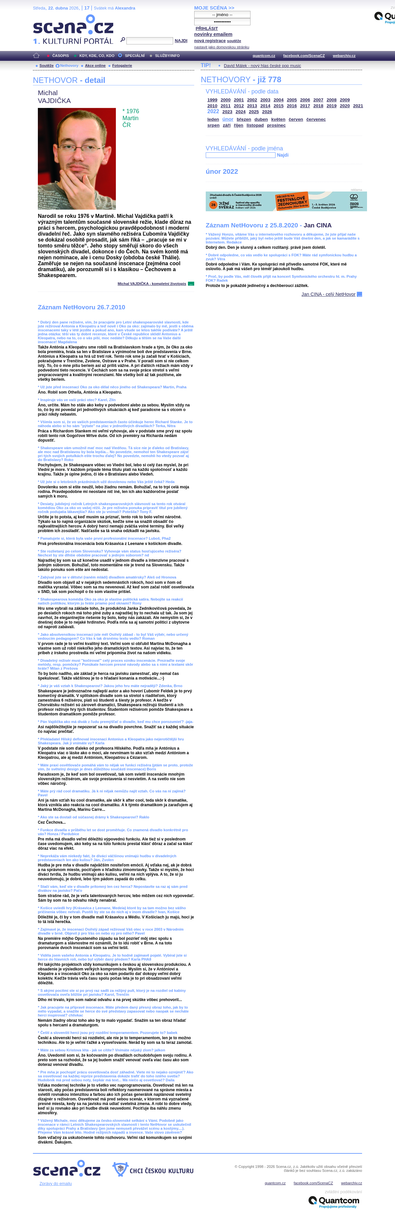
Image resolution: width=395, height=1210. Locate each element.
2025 (254, 111)
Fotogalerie (122, 65)
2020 (345, 105)
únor (228, 119)
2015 (278, 105)
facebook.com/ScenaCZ (304, 56)
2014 (265, 105)
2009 (345, 99)
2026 (267, 111)
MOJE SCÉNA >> (214, 8)
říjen (238, 125)
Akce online (95, 65)
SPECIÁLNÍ (135, 56)
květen (278, 119)
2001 (239, 99)
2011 (225, 105)
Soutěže (47, 65)
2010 (212, 105)
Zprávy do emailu (56, 1183)
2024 (241, 111)
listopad (255, 125)
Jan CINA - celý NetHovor (329, 294)
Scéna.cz (44, 17)
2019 (331, 105)
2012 (239, 105)
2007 (318, 99)
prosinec (276, 125)
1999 (212, 99)
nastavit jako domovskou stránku (221, 47)
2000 (225, 99)
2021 (358, 105)
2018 (318, 105)
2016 (292, 105)
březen (244, 119)
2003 (265, 99)
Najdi (282, 155)
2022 (213, 111)
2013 (252, 105)
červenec (316, 119)
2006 (305, 99)
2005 (292, 99)
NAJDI (181, 40)
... (191, 284)
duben (261, 119)
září (226, 125)
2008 (331, 99)
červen (296, 119)
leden (213, 119)
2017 (305, 105)
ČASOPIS (60, 56)
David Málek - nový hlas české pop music (262, 65)
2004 (278, 99)
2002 (252, 99)
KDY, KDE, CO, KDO (96, 56)
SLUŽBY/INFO (167, 56)
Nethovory (69, 65)
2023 (227, 111)
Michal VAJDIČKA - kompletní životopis (152, 284)
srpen (213, 125)
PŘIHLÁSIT (207, 28)
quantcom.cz (264, 56)
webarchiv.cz (344, 56)
